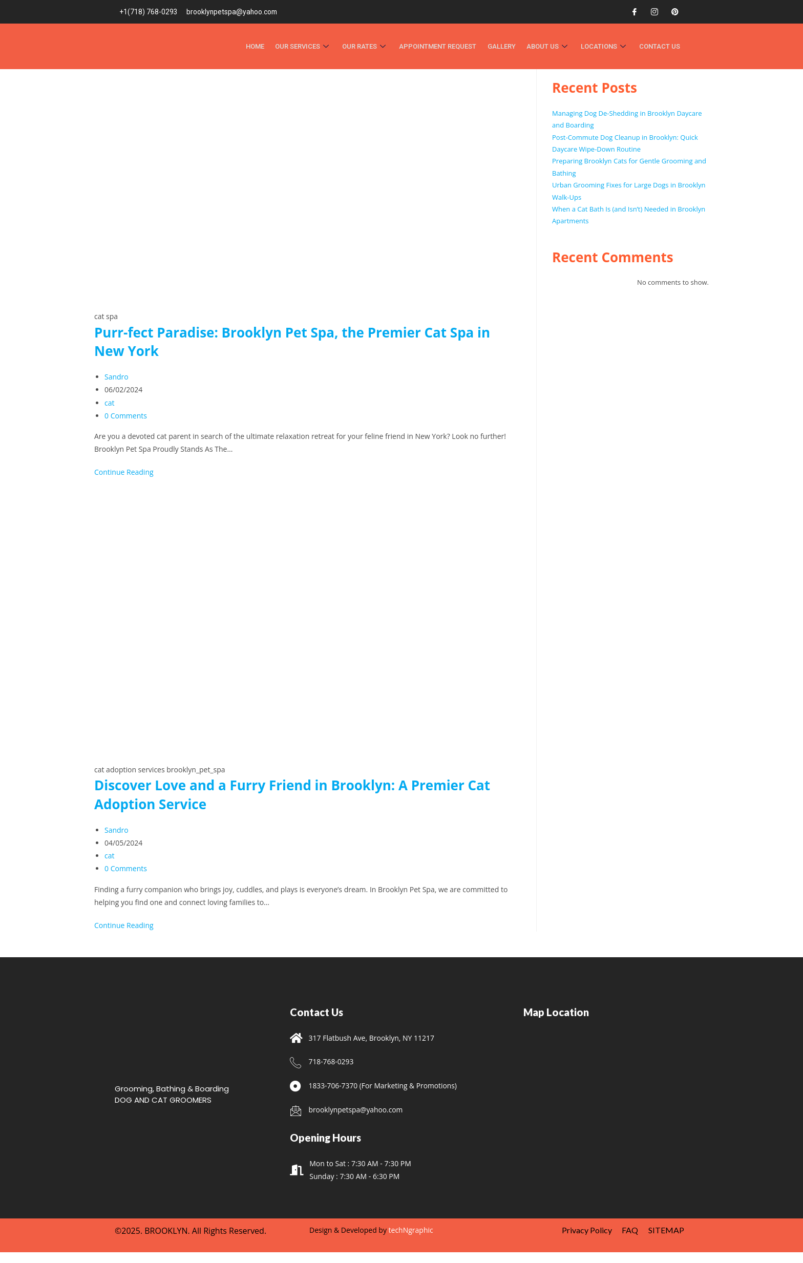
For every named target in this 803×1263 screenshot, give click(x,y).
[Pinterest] (675, 11)
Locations (605, 46)
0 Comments (125, 415)
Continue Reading (124, 472)
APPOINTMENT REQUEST (440, 46)
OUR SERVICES (307, 46)
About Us (550, 46)
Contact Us (660, 46)
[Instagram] (654, 11)
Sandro (116, 377)
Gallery (504, 46)
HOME (259, 46)
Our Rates (369, 46)
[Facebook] (634, 11)
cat (109, 403)
